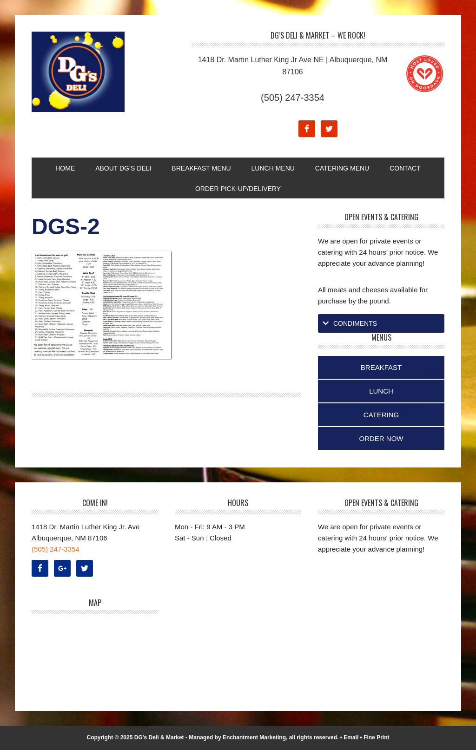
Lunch (381, 391)
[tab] (381, 323)
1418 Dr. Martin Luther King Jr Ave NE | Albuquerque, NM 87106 (293, 66)
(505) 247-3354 (292, 97)
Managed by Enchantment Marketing (237, 737)
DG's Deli (94, 72)
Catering (381, 415)
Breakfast (381, 367)
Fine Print (376, 737)
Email (351, 737)
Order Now (381, 438)
